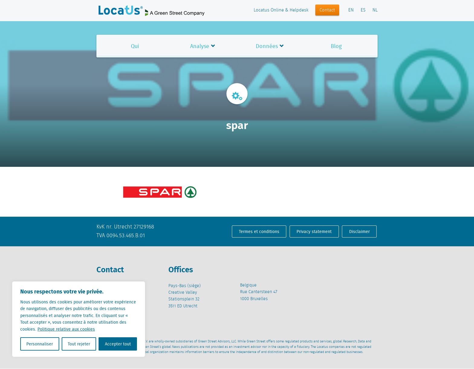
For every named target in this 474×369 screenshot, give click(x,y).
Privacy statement (314, 231)
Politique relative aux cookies (66, 329)
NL (375, 10)
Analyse (199, 46)
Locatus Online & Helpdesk (281, 10)
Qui (135, 46)
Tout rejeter (79, 344)
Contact (327, 10)
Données (267, 46)
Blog (336, 46)
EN (351, 10)
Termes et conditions (259, 231)
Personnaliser (39, 344)
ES (363, 10)
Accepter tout (118, 344)
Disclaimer (359, 231)
